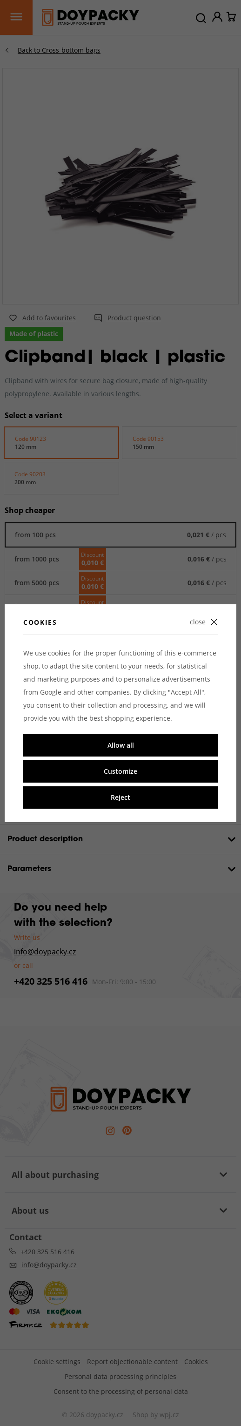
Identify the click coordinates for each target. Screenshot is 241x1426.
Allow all (120, 745)
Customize (120, 771)
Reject (120, 797)
